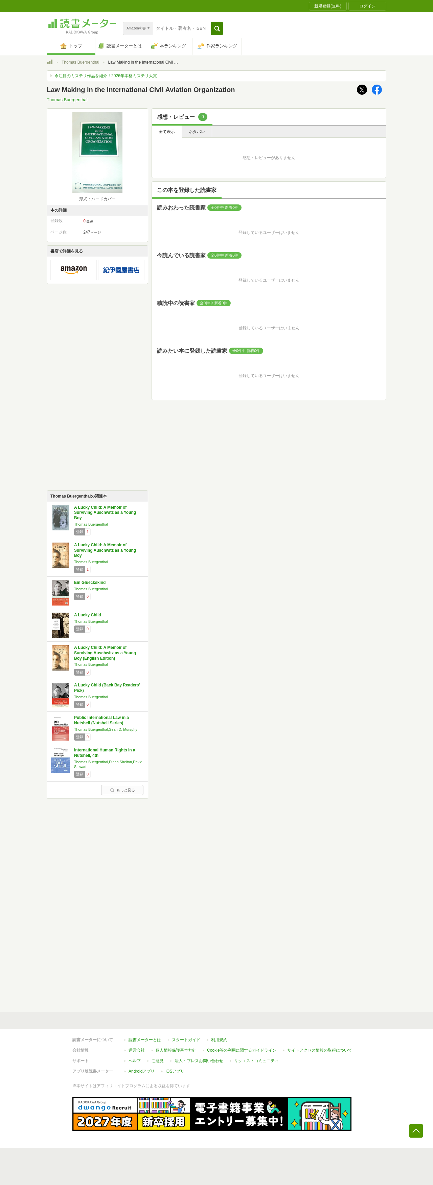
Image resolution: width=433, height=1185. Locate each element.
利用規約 (219, 1040)
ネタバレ (197, 131)
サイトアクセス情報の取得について (319, 1050)
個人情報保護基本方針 (176, 1050)
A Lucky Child (87, 615)
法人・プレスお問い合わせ (199, 1061)
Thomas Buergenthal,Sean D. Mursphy (105, 729)
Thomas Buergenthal (80, 62)
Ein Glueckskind (90, 582)
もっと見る (122, 790)
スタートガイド (186, 1040)
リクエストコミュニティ (256, 1061)
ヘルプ (135, 1061)
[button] (217, 28)
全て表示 (167, 131)
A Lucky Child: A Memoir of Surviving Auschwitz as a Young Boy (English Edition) (105, 652)
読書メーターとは (145, 1040)
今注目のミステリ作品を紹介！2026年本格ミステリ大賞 (105, 75)
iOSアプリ (174, 1071)
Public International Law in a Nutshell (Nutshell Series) (101, 720)
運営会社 (137, 1050)
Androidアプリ (142, 1071)
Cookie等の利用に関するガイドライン (241, 1050)
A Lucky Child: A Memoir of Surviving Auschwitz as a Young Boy (105, 512)
